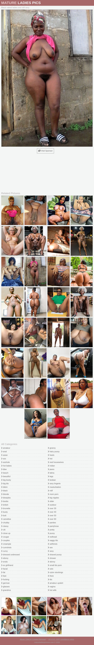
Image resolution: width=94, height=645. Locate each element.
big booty (6, 480)
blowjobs (6, 498)
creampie (6, 544)
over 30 (52, 508)
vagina (51, 587)
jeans (51, 469)
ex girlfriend (7, 565)
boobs (4, 501)
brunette (5, 508)
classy (4, 526)
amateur (5, 448)
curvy (4, 551)
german (5, 583)
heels (51, 455)
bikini (4, 487)
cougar (5, 537)
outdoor (52, 505)
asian (4, 455)
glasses (5, 587)
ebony (4, 558)
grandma (6, 590)
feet (3, 576)
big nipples (53, 498)
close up (5, 533)
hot (50, 459)
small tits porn (55, 565)
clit (3, 530)
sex (50, 547)
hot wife (52, 590)
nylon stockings (55, 572)
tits (50, 579)
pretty (51, 530)
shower (52, 558)
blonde (5, 494)
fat (3, 572)
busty (4, 512)
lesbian (52, 480)
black (4, 491)
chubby (5, 523)
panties (52, 523)
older (51, 501)
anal (4, 452)
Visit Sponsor (45, 151)
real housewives (56, 462)
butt (3, 515)
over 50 (52, 515)
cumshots (6, 547)
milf (50, 491)
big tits (5, 483)
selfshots (52, 544)
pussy (51, 533)
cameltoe (6, 519)
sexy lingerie (54, 483)
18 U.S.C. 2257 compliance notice (61, 639)
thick (51, 576)
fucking (5, 579)
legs (50, 476)
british (4, 505)
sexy (51, 551)
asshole (5, 462)
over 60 (52, 519)
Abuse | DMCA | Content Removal (33, 639)
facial (4, 569)
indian (51, 466)
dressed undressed (10, 555)
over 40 (52, 512)
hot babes (6, 466)
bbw (4, 469)
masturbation (54, 487)
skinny (51, 562)
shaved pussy (55, 555)
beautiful (5, 476)
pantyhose (53, 526)
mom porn (53, 494)
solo (50, 569)
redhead (52, 537)
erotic (4, 562)
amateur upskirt (55, 583)
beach (4, 473)
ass (3, 459)
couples (5, 540)
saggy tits (53, 540)
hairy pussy (53, 452)
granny (52, 448)
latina (51, 473)
